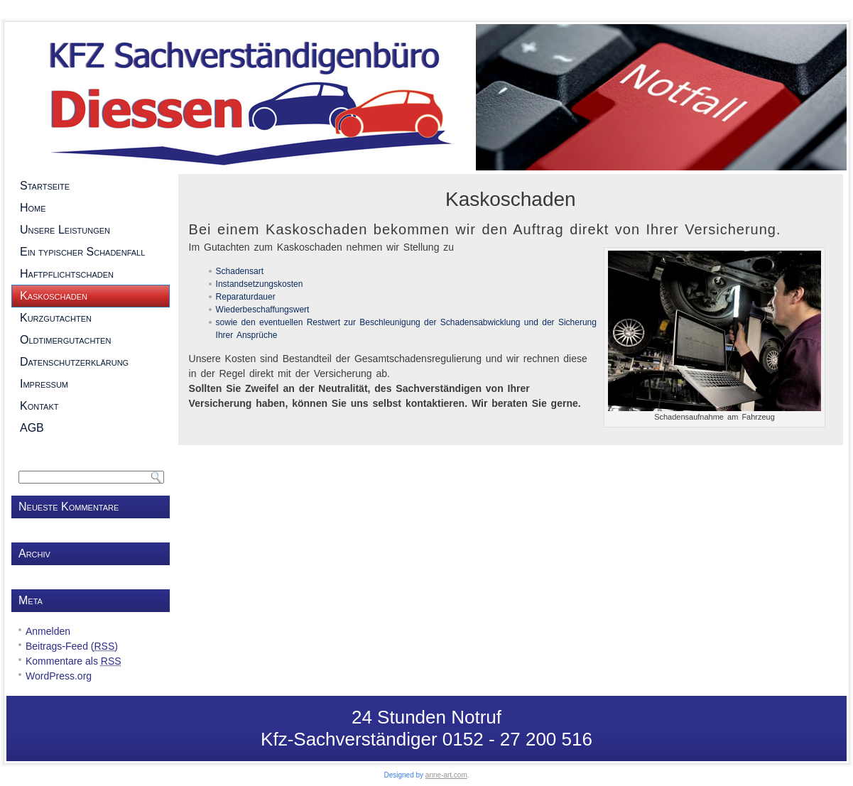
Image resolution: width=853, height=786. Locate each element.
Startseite (90, 186)
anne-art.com (446, 775)
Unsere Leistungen (90, 230)
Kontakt (90, 406)
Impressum (90, 384)
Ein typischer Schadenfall (90, 252)
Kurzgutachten (90, 318)
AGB (90, 428)
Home (90, 208)
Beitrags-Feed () (72, 646)
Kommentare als (73, 661)
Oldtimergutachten (90, 340)
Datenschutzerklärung (90, 362)
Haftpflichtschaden (90, 274)
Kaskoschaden (90, 296)
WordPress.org (59, 676)
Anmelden (48, 631)
